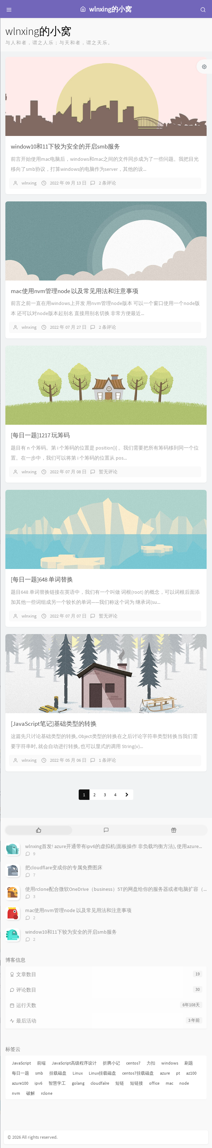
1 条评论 (107, 760)
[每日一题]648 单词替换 (42, 579)
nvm (16, 1093)
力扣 (151, 1063)
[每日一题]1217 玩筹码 (40, 435)
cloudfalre (100, 1083)
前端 (41, 1063)
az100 (191, 1073)
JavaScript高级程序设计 (74, 1063)
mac (169, 1083)
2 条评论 (107, 183)
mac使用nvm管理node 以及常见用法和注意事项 (74, 291)
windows (169, 1063)
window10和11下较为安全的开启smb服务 (65, 146)
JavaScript (21, 1063)
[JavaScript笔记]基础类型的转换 (54, 724)
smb (39, 1073)
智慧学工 (57, 1083)
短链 (119, 1083)
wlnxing (29, 183)
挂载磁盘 (57, 1073)
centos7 (133, 1063)
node (184, 1083)
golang (78, 1083)
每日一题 (20, 1073)
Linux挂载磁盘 (102, 1073)
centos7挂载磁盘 (138, 1073)
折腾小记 (111, 1063)
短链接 (136, 1083)
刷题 (188, 1063)
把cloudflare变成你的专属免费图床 (63, 867)
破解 (30, 1093)
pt (178, 1073)
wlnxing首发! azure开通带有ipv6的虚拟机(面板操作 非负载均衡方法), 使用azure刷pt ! (118, 846)
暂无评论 (108, 472)
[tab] (38, 830)
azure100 (20, 1083)
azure (165, 1073)
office (154, 1083)
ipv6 (38, 1083)
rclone (46, 1093)
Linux (78, 1073)
